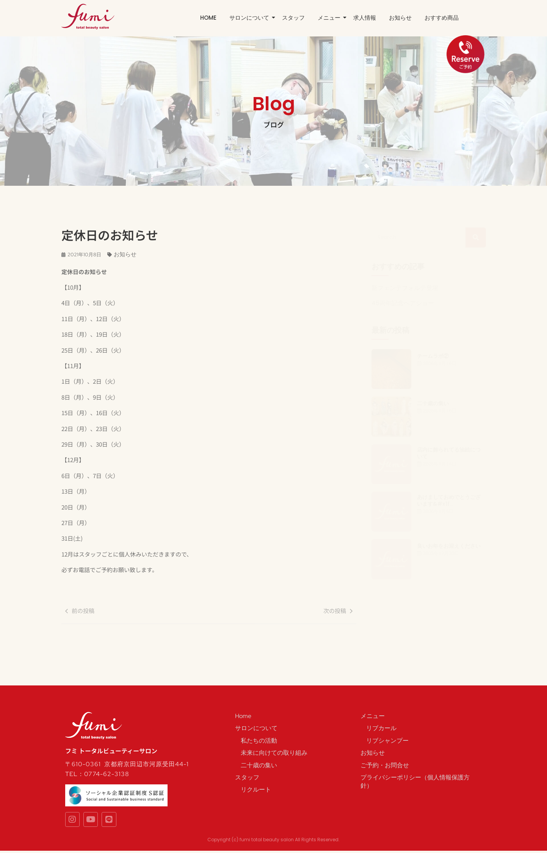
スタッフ (293, 18)
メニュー (330, 18)
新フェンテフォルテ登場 (404, 288)
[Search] (418, 237)
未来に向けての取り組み (274, 753)
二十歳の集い (433, 403)
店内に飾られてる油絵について (449, 453)
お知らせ (400, 18)
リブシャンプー (387, 741)
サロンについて (250, 18)
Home (208, 18)
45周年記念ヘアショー (402, 303)
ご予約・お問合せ (384, 765)
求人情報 (364, 18)
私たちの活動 (259, 741)
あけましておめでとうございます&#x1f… (449, 500)
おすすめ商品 (442, 18)
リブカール (381, 728)
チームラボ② (433, 356)
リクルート (256, 789)
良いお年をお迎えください (449, 546)
